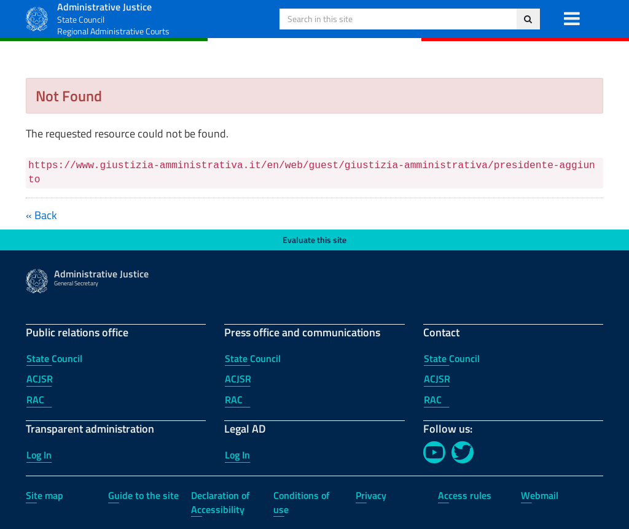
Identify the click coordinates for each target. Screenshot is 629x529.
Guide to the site (143, 495)
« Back (41, 215)
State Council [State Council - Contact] (452, 358)
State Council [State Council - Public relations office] (54, 358)
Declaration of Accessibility (220, 502)
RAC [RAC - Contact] (433, 399)
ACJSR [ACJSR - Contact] (437, 378)
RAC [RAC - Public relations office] (35, 399)
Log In (39, 454)
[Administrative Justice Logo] (37, 17)
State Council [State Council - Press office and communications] (253, 358)
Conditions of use (301, 502)
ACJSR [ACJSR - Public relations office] (39, 378)
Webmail (539, 495)
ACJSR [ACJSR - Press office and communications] (238, 378)
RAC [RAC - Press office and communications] (234, 399)
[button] (571, 19)
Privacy (371, 495)
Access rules (464, 495)
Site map (44, 495)
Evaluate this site (314, 239)
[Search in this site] (528, 19)
